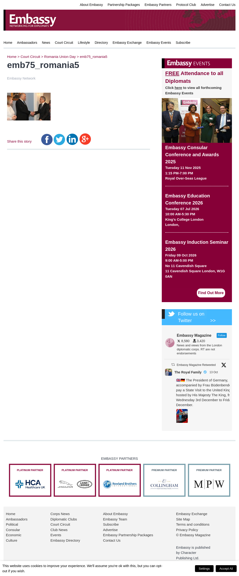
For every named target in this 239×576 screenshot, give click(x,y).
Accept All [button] (226, 568)
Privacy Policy (187, 530)
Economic (13, 535)
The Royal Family (188, 372)
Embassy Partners (158, 5)
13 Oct (214, 372)
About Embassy (91, 5)
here (178, 88)
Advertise (207, 5)
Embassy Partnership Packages (128, 535)
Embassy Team (115, 519)
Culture (11, 540)
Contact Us (227, 5)
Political (12, 524)
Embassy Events (158, 42)
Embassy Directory (65, 540)
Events (55, 535)
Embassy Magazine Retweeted (196, 365)
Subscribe (183, 42)
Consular (13, 530)
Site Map (183, 519)
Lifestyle (84, 42)
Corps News (60, 514)
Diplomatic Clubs (63, 519)
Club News (59, 530)
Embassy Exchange (127, 42)
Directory (101, 42)
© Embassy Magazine (193, 535)
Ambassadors (27, 42)
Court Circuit (64, 42)
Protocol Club (186, 5)
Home (8, 42)
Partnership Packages (124, 5)
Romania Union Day (60, 57)
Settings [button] (204, 568)
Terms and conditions (193, 524)
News (46, 42)
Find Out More (211, 293)
